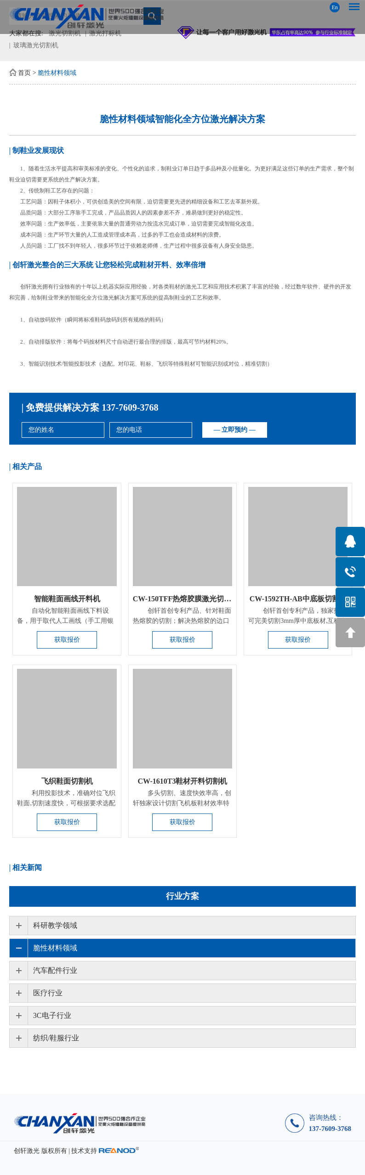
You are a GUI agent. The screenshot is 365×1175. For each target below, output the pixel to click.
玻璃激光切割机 (35, 45)
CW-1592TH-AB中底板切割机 (298, 599)
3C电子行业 (52, 1015)
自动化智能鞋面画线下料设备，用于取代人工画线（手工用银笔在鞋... (65, 620)
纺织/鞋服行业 (56, 1038)
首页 (24, 72)
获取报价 (67, 639)
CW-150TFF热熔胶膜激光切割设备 (189, 599)
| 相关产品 (25, 466)
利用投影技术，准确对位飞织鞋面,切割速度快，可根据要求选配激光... (66, 803)
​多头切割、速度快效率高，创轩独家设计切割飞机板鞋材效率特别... (182, 803)
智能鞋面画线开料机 (67, 599)
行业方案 (182, 896)
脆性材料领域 (57, 72)
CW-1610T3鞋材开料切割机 (182, 781)
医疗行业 (48, 993)
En (334, 7)
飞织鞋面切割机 (67, 781)
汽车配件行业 (55, 970)
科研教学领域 (55, 925)
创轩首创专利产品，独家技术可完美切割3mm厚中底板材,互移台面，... (297, 620)
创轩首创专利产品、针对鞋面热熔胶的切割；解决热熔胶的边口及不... (182, 620)
